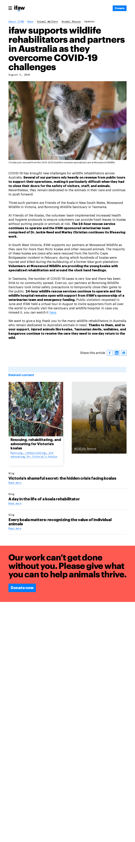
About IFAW (16, 22)
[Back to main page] (19, 8)
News (30, 22)
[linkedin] (117, 353)
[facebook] (109, 353)
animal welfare (47, 22)
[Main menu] (10, 8)
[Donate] (120, 8)
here (52, 312)
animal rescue (71, 22)
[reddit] (124, 353)
